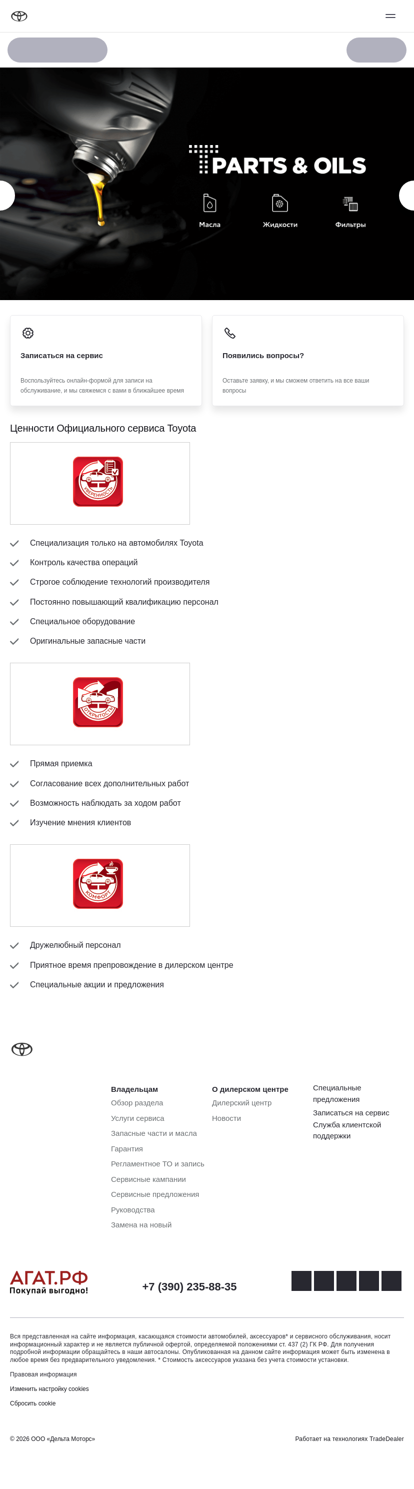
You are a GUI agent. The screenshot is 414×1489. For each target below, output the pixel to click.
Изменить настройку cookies (49, 1388)
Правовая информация (43, 1374)
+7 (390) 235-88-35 (189, 1286)
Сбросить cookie (33, 1403)
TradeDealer (387, 1438)
